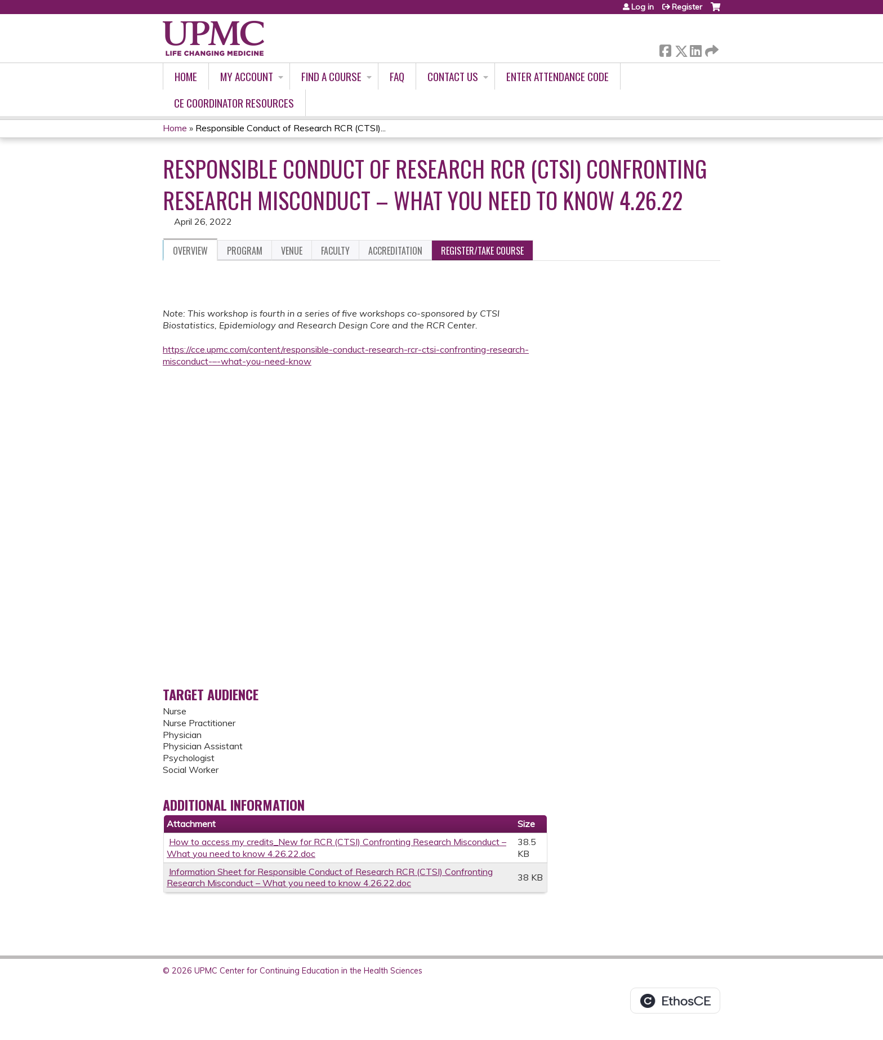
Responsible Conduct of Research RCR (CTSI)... (290, 128)
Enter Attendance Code (557, 76)
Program (244, 250)
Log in (642, 7)
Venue (291, 250)
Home (186, 76)
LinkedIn (695, 48)
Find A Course (331, 76)
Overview (190, 250)
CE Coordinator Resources (234, 103)
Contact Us (452, 76)
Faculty (335, 250)
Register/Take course (482, 250)
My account (246, 76)
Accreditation (395, 250)
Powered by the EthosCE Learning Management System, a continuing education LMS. (675, 1001)
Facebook (665, 48)
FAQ (397, 76)
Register (687, 7)
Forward (710, 48)
